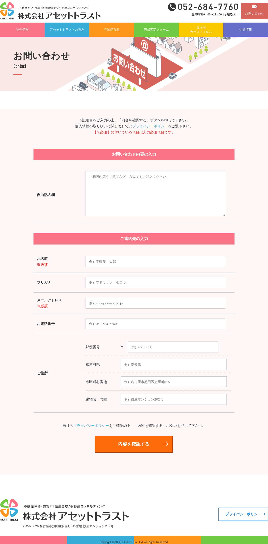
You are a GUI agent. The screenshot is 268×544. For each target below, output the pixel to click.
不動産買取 (111, 29)
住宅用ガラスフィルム (201, 29)
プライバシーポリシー (150, 126)
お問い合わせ (254, 13)
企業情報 (245, 29)
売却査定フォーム (156, 29)
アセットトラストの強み (67, 29)
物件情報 (22, 29)
